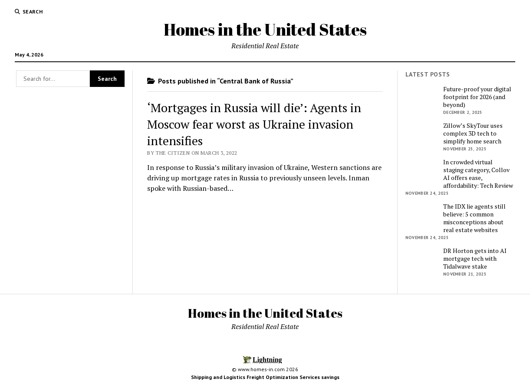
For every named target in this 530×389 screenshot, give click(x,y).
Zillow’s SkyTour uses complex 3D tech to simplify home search (473, 133)
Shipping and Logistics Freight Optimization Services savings (265, 377)
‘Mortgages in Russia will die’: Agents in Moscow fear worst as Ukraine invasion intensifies (254, 124)
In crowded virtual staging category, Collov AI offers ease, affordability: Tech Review (478, 174)
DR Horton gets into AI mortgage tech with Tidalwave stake (475, 258)
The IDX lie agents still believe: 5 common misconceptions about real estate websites (474, 218)
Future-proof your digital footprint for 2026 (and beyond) (477, 97)
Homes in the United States (265, 29)
